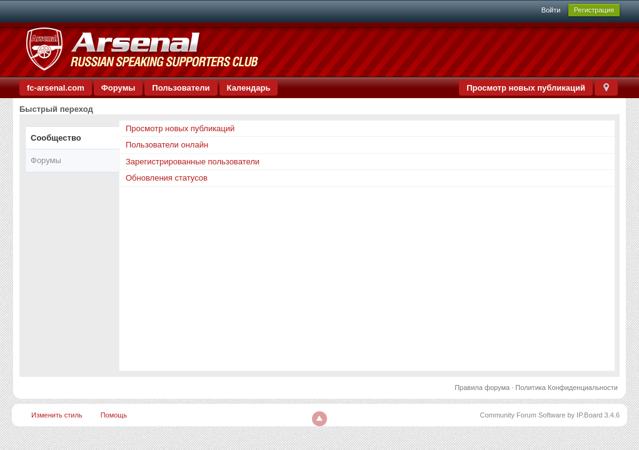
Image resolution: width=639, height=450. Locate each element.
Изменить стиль (57, 415)
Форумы (118, 87)
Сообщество (56, 137)
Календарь (249, 87)
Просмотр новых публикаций (525, 87)
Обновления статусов (167, 177)
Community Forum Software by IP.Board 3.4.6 (550, 415)
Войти (551, 10)
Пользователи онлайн (167, 144)
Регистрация (594, 10)
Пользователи (180, 87)
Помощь (114, 415)
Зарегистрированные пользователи (192, 161)
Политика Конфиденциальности (566, 387)
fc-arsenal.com (55, 87)
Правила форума (482, 387)
